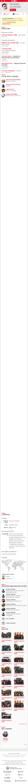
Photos (17, 14)
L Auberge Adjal (6, 48)
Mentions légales (5, 764)
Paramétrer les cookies (18, 763)
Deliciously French (7, 63)
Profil (7, 14)
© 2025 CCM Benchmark (21, 764)
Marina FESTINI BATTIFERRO (13, 79)
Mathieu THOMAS (5, 739)
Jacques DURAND (10, 589)
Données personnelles (9, 763)
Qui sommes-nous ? (6, 760)
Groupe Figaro (12, 764)
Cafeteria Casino (6, 56)
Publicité (19, 760)
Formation (24, 760)
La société (7, 761)
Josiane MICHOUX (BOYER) (13, 84)
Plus (25, 744)
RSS (16, 760)
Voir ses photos (23, 724)
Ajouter (13, 10)
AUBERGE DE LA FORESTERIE (10, 43)
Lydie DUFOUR (10, 89)
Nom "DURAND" (10, 618)
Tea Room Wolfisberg (8, 70)
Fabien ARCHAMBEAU (12, 94)
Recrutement (19, 761)
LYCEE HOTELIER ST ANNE (9, 35)
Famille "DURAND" (11, 623)
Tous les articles (13, 761)
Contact (12, 760)
